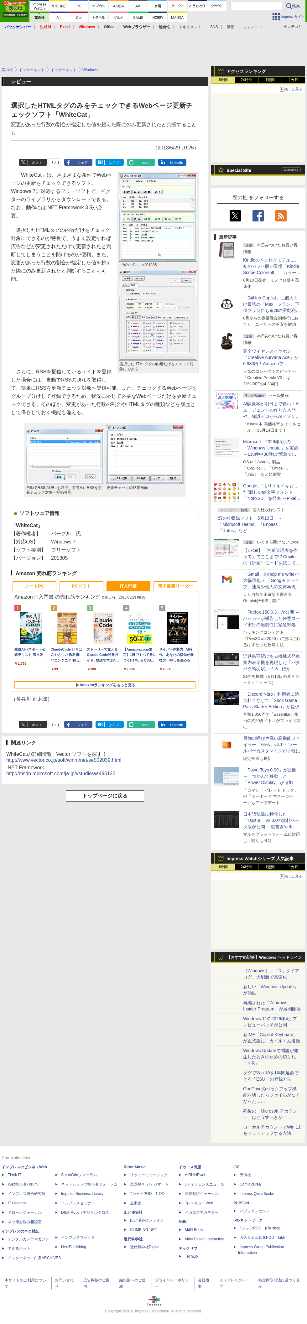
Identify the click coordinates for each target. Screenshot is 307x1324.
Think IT (14, 1175)
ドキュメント (190, 27)
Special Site (238, 170)
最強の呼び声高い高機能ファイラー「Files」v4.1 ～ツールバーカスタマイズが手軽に (271, 744)
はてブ (114, 162)
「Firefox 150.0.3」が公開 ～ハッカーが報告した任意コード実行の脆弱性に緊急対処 (271, 618)
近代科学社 (133, 1239)
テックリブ (188, 1248)
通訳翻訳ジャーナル (202, 1194)
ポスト (37, 162)
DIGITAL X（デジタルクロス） (87, 1212)
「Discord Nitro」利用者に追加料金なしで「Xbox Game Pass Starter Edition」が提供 (271, 700)
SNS (214, 27)
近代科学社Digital (144, 1247)
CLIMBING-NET (143, 1230)
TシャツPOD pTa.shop (260, 1228)
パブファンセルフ (255, 1211)
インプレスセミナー (78, 1203)
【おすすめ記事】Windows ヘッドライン (264, 957)
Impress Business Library (82, 1194)
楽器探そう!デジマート (149, 1184)
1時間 (223, 80)
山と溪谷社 (133, 1212)
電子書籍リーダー (175, 586)
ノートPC (34, 586)
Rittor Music (134, 1167)
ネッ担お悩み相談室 (25, 1222)
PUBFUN (241, 1203)
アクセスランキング (246, 71)
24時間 (246, 80)
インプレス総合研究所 (26, 1194)
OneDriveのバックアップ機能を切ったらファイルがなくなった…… (271, 1095)
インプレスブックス (78, 1237)
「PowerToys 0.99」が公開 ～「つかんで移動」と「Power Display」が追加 (269, 776)
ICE (236, 1167)
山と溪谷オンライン (147, 1220)
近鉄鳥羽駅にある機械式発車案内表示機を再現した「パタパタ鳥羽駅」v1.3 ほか (271, 662)
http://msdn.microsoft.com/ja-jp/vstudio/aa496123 (61, 773)
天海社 (245, 1175)
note (145, 162)
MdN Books (194, 1230)
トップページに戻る (104, 795)
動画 (230, 27)
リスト (55, 162)
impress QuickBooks (257, 1194)
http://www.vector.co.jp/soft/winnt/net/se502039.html (63, 760)
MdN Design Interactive (204, 1239)
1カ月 (294, 80)
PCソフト (81, 586)
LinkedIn (176, 162)
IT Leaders (17, 1203)
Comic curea (250, 1184)
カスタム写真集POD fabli (262, 1237)
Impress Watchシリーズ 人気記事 (260, 858)
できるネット (19, 1248)
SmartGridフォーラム (79, 1175)
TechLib (191, 1256)
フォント (250, 27)
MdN (183, 1222)
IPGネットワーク (248, 1220)
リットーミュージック (149, 1175)
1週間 (270, 80)
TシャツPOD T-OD (147, 1194)
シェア (82, 162)
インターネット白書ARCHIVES (34, 1258)
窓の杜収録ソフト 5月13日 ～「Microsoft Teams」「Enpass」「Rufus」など (250, 524)
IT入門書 (128, 586)
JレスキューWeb (199, 1203)
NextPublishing (73, 1247)
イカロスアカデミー (202, 1212)
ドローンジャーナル (25, 1212)
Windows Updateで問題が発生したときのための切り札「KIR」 (270, 1057)
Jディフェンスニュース (204, 1184)
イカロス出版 (190, 1167)
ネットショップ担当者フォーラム (89, 1184)
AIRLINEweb (195, 1175)
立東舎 (135, 1203)
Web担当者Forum (23, 1184)
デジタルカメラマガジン (28, 1239)
